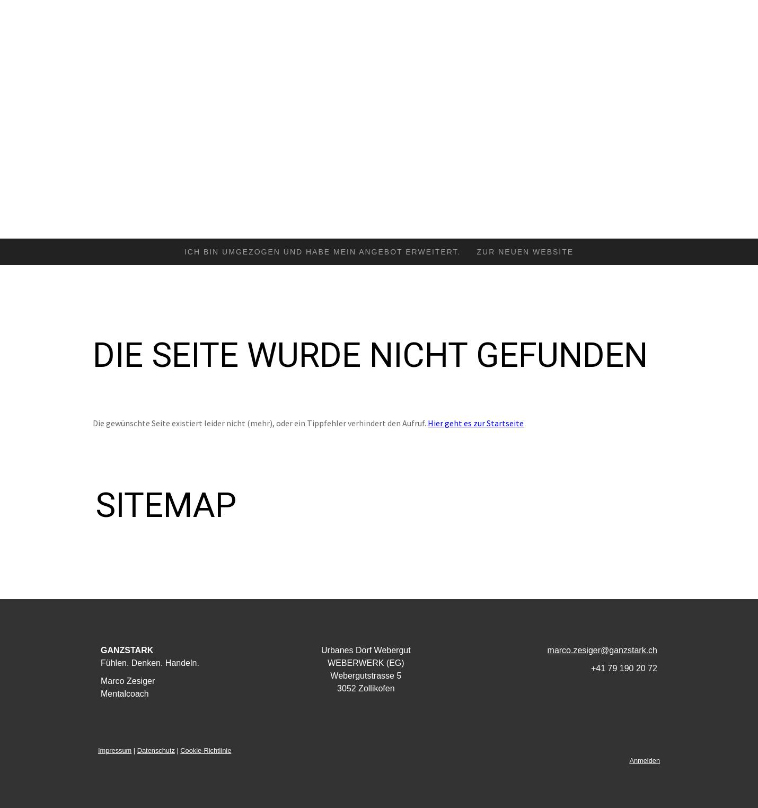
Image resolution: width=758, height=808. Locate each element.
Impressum (114, 750)
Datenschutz (156, 750)
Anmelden (644, 761)
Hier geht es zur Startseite (476, 423)
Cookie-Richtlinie (205, 750)
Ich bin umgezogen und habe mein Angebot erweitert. (322, 252)
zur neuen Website (525, 252)
